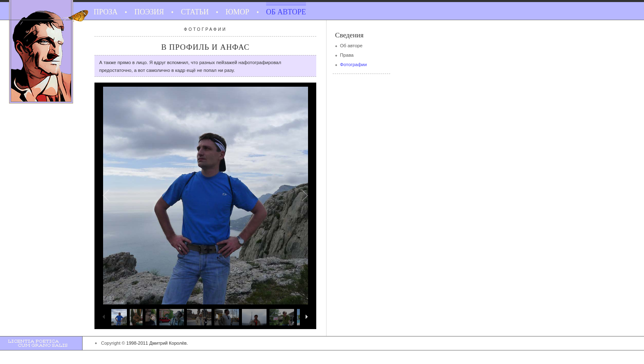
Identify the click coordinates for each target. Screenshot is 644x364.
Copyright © (113, 343)
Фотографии (353, 64)
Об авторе (286, 12)
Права (347, 55)
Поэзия (149, 12)
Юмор (237, 12)
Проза (105, 12)
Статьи (195, 12)
